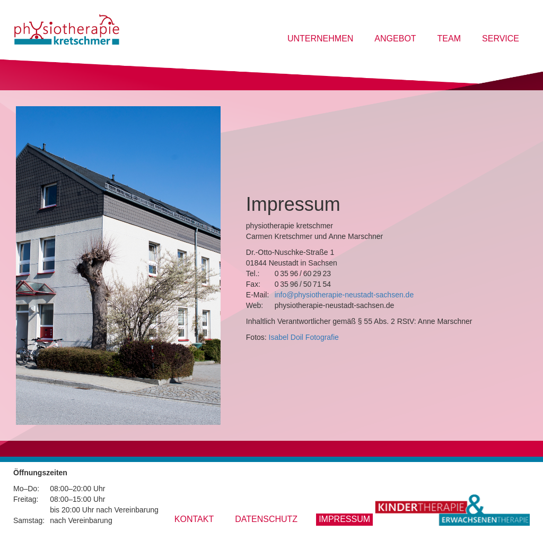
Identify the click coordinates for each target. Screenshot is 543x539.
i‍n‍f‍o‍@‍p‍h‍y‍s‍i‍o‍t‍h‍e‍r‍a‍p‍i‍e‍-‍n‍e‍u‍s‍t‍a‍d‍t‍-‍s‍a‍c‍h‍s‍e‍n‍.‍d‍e (344, 294)
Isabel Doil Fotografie (304, 337)
